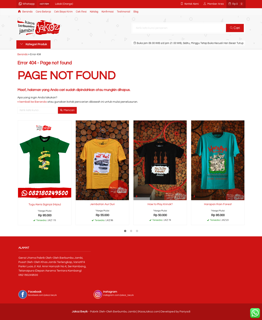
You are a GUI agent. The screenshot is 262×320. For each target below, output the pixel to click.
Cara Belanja (43, 11)
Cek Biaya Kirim (63, 11)
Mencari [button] (67, 110)
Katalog (94, 11)
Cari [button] (235, 28)
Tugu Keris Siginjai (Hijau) (44, 204)
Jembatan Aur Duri (102, 204)
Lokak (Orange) (64, 4)
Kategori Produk (33, 44)
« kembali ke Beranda (32, 101)
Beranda (25, 11)
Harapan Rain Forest (218, 204)
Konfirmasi (108, 11)
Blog (135, 11)
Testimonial (123, 11)
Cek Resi (81, 11)
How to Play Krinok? (160, 204)
